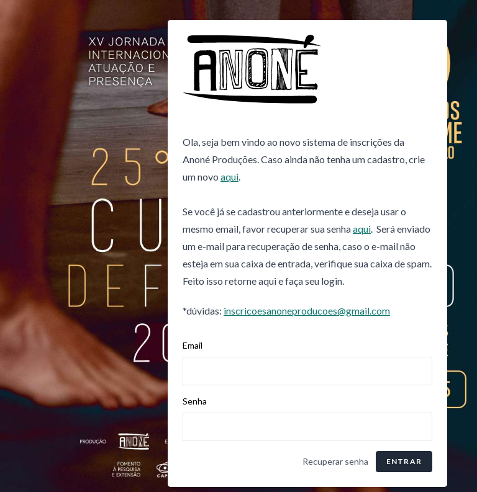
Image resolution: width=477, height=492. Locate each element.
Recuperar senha (335, 461)
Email (192, 345)
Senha (195, 401)
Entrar (404, 461)
